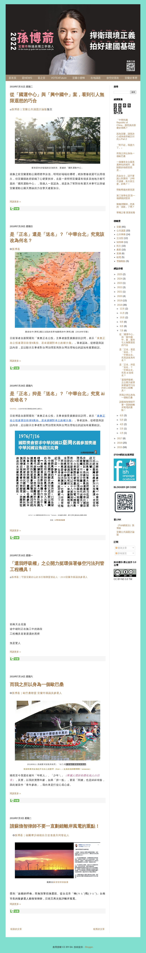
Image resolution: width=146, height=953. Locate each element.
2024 (120, 278)
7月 (122, 330)
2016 (120, 443)
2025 (120, 274)
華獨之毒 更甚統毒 (126, 212)
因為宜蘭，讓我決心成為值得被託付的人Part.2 (125, 136)
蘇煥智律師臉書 (60, 882)
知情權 (120, 242)
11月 (122, 313)
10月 (122, 317)
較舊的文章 (99, 929)
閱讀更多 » (15, 201)
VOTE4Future (59, 78)
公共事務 (121, 234)
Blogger (89, 947)
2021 (120, 292)
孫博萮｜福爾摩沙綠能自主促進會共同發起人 (42, 835)
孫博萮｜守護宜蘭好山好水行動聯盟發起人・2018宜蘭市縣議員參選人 (50, 577)
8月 (122, 326)
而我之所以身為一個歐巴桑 (37, 684)
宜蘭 (119, 227)
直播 (119, 253)
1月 (122, 433)
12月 (122, 308)
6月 (122, 415)
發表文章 (121, 548)
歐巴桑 (63, 764)
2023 (120, 283)
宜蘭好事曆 (131, 78)
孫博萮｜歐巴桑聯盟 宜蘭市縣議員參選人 (37, 693)
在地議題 (96, 78)
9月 (122, 322)
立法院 (120, 238)
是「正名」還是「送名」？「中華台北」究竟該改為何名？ (127, 354)
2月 (122, 428)
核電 (119, 257)
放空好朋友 (112, 78)
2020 (120, 296)
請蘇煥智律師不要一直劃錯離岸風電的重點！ (55, 826)
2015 (120, 447)
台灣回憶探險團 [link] (60, 520)
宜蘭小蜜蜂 (78, 78)
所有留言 (121, 553)
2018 (120, 305)
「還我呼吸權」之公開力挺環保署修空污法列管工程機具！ (127, 385)
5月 (122, 420)
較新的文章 (16, 929)
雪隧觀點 (121, 261)
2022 (120, 287)
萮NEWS (27, 78)
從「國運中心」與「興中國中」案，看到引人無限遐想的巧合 (127, 339)
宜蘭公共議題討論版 (34, 109)
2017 (120, 438)
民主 (119, 246)
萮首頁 (12, 78)
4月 (122, 424)
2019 (120, 300)
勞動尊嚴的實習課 (125, 189)
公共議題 (121, 230)
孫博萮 (16, 109)
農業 (119, 249)
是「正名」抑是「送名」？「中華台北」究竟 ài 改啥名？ (127, 370)
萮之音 (41, 78)
